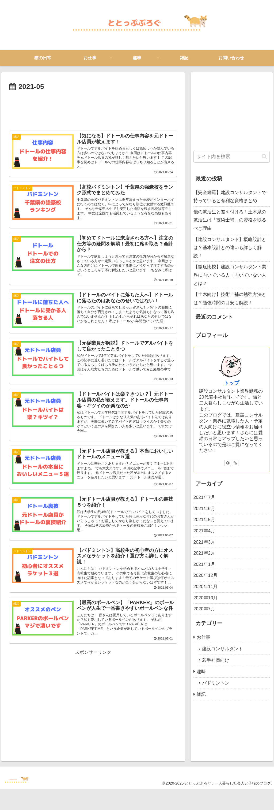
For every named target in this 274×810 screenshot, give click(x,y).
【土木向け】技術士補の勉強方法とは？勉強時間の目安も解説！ (229, 298)
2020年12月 (205, 575)
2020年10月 (205, 597)
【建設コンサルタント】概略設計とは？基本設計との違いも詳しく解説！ (229, 247)
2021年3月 (204, 542)
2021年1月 (204, 564)
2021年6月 (204, 508)
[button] (264, 156)
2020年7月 (204, 608)
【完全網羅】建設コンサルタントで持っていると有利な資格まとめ (229, 196)
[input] (231, 157)
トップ (231, 383)
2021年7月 (204, 497)
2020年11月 (205, 586)
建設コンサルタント (222, 648)
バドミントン (215, 683)
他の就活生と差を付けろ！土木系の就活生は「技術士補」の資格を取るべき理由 (229, 220)
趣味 (201, 671)
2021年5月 (204, 519)
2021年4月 (204, 530)
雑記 (201, 694)
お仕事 (203, 637)
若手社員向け (215, 660)
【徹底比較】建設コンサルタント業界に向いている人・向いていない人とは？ (229, 275)
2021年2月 (204, 553)
